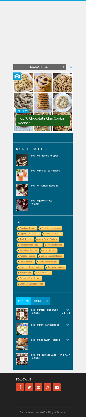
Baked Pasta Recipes (48, 262)
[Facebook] (20, 387)
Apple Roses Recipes (47, 239)
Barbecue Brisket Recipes (31, 267)
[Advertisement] (43, 37)
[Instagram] (47, 387)
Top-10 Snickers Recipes (44, 155)
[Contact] (57, 387)
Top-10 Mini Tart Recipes (45, 324)
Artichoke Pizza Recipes (30, 245)
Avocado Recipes (27, 256)
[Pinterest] (38, 387)
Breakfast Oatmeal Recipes (31, 284)
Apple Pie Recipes (53, 234)
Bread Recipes (43, 273)
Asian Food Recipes (28, 250)
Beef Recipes (25, 273)
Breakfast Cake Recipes (30, 278)
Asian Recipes (49, 250)
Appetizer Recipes (27, 228)
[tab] (23, 301)
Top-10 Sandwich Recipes (45, 339)
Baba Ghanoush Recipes (51, 256)
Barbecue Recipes (56, 267)
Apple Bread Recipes (51, 228)
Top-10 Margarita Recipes (45, 170)
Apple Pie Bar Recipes (29, 234)
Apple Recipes (26, 239)
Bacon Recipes (26, 262)
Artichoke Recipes (54, 245)
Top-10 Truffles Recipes (44, 185)
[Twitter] (29, 387)
